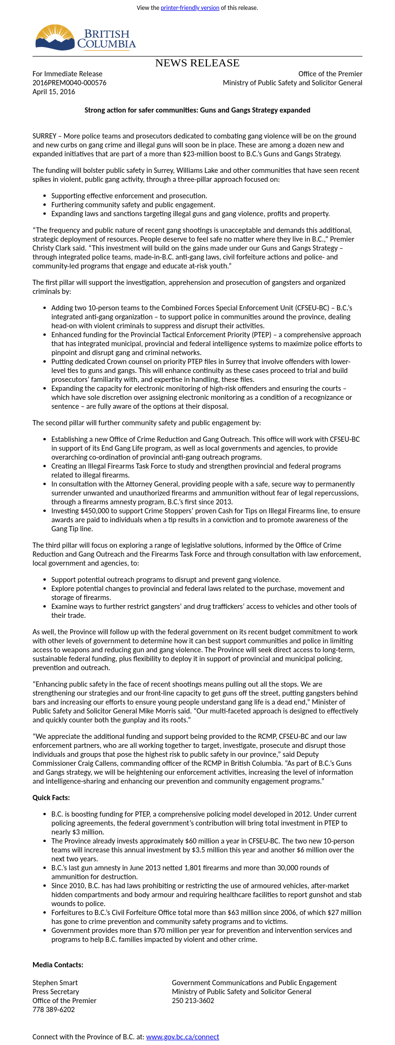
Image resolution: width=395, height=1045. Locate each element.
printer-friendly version (190, 8)
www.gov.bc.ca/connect (182, 1036)
